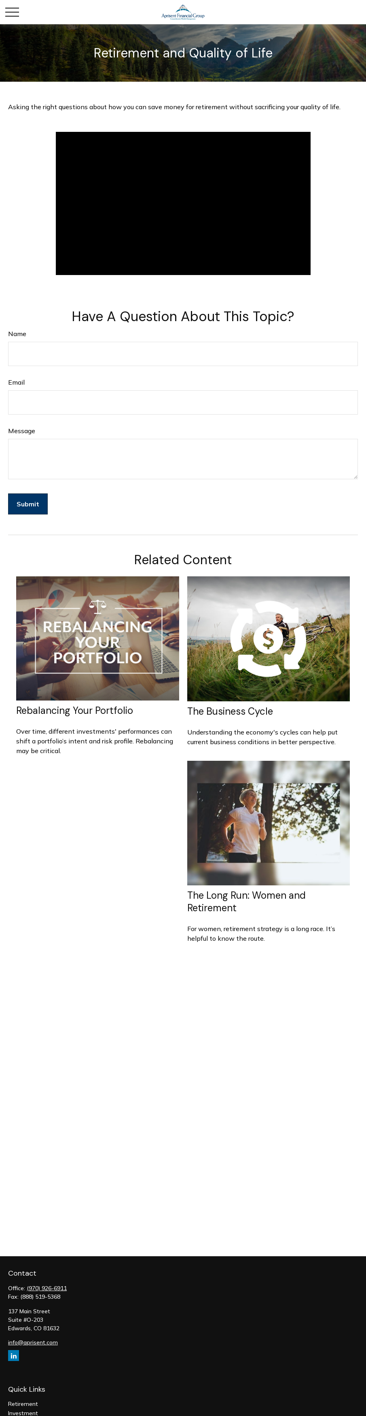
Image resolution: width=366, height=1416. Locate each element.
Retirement (23, 1404)
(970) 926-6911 (47, 1288)
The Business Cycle (230, 711)
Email (16, 382)
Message (21, 431)
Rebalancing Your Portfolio (74, 710)
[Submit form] (28, 503)
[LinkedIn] (13, 1355)
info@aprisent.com (33, 1342)
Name (17, 334)
